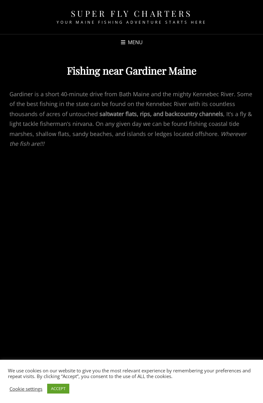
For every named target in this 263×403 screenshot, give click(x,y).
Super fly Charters (131, 13)
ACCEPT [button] (58, 388)
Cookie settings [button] (25, 389)
